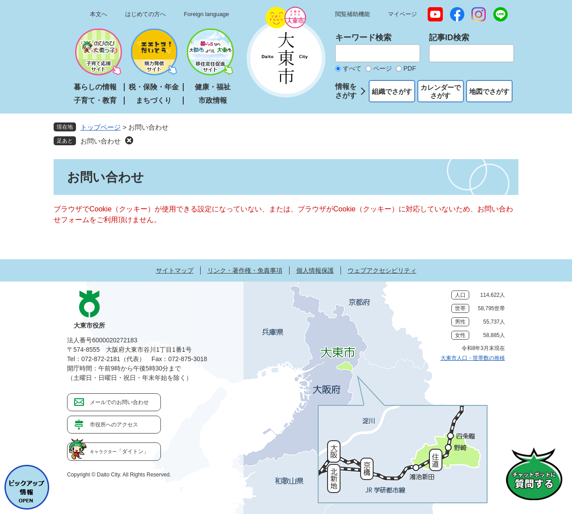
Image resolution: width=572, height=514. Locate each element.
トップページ (100, 127)
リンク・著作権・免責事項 (244, 270)
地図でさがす (489, 91)
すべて (352, 68)
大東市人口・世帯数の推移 (473, 358)
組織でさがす (392, 91)
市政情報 (212, 100)
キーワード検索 (363, 37)
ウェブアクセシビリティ (382, 270)
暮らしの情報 (95, 87)
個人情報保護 (315, 270)
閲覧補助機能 (352, 14)
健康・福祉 (213, 87)
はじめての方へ (145, 14)
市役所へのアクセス (114, 424)
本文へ (98, 14)
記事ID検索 (449, 37)
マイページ (402, 14)
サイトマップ (174, 270)
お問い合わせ (100, 141)
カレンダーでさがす (441, 91)
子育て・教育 (95, 100)
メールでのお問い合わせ (119, 402)
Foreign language (206, 14)
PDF (410, 68)
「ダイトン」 (119, 451)
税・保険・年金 (154, 87)
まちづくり (154, 100)
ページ (382, 68)
